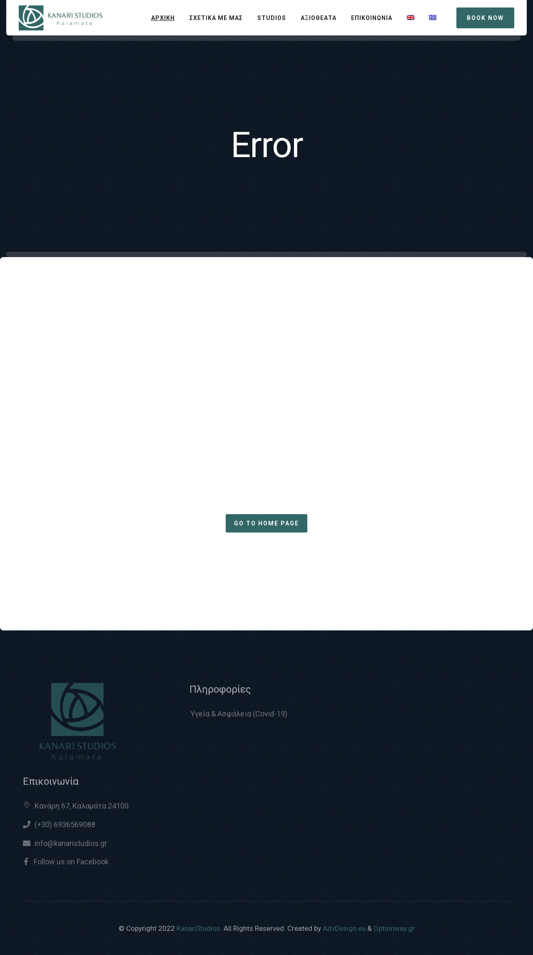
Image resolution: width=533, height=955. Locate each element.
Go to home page (266, 523)
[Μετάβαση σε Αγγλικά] (410, 18)
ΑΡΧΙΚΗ (163, 18)
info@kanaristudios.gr (71, 847)
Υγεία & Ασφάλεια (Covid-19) (238, 717)
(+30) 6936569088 (65, 828)
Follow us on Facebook (70, 865)
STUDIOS (271, 18)
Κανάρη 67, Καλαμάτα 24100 (82, 809)
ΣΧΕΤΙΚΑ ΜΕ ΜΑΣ (216, 18)
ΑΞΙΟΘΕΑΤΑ (318, 18)
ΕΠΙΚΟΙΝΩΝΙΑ (371, 18)
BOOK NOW (485, 18)
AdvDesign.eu (344, 928)
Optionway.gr (394, 928)
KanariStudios (198, 928)
